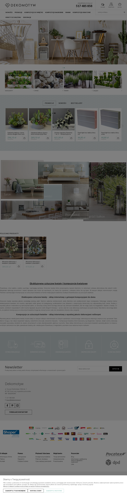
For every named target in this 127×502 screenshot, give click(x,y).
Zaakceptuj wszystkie (54, 490)
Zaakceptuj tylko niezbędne (15, 490)
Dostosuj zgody (35, 490)
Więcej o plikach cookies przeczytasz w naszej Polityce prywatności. (26, 486)
